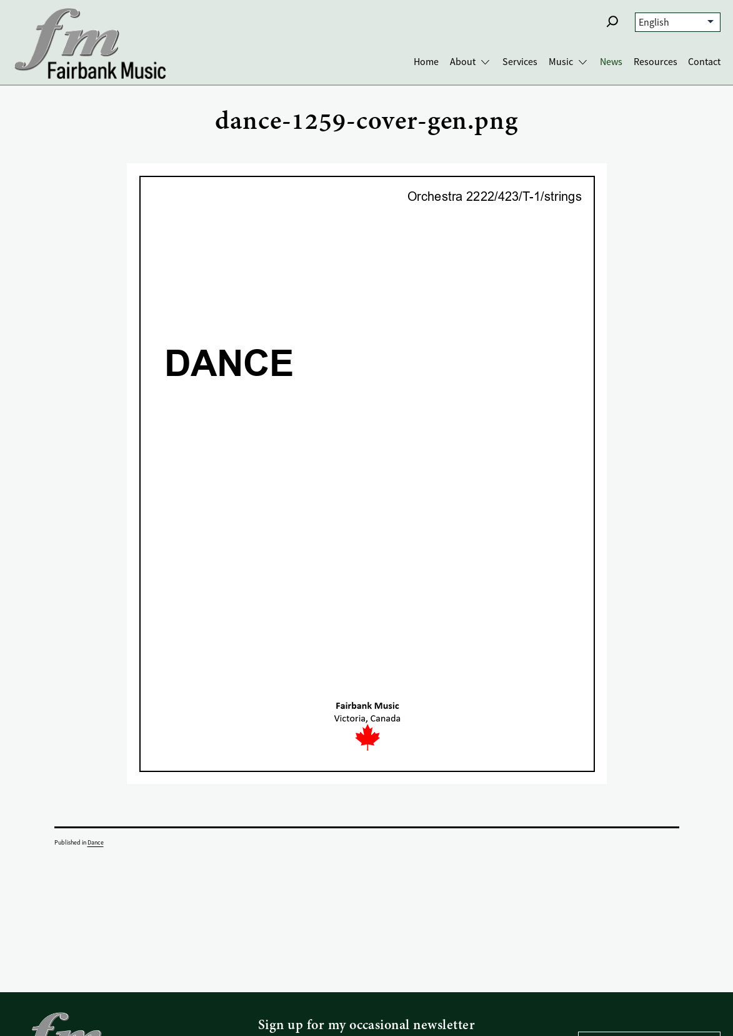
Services (519, 62)
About (463, 62)
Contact (704, 62)
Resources (655, 62)
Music (561, 62)
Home (426, 62)
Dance (95, 842)
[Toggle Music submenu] (582, 62)
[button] (612, 21)
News (611, 62)
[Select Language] (678, 22)
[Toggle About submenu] (485, 62)
